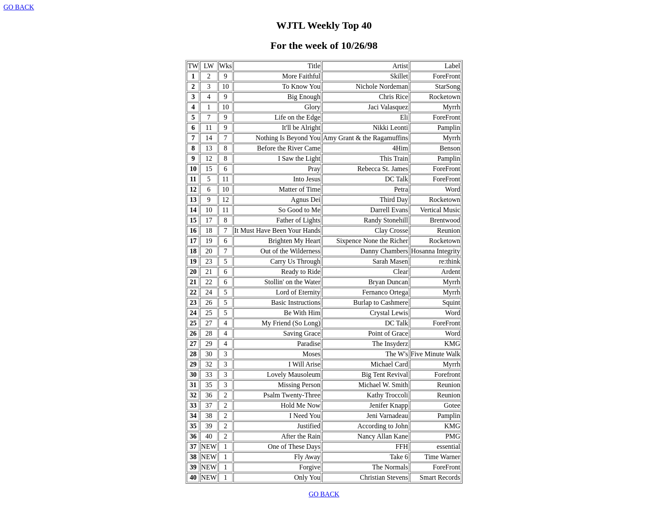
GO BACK (18, 7)
